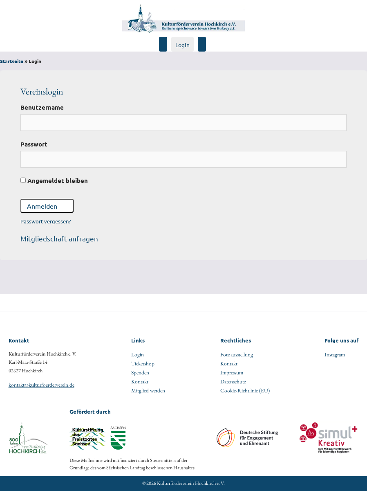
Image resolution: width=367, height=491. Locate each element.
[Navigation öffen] (209, 40)
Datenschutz (233, 381)
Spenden (140, 372)
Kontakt (139, 381)
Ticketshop (142, 363)
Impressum (231, 372)
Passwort (33, 144)
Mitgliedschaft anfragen (59, 238)
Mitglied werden (148, 390)
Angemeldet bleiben (54, 180)
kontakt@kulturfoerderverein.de (41, 384)
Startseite (11, 61)
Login (182, 44)
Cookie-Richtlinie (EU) (245, 390)
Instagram (334, 354)
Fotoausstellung (236, 354)
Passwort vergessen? (45, 221)
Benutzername (42, 107)
